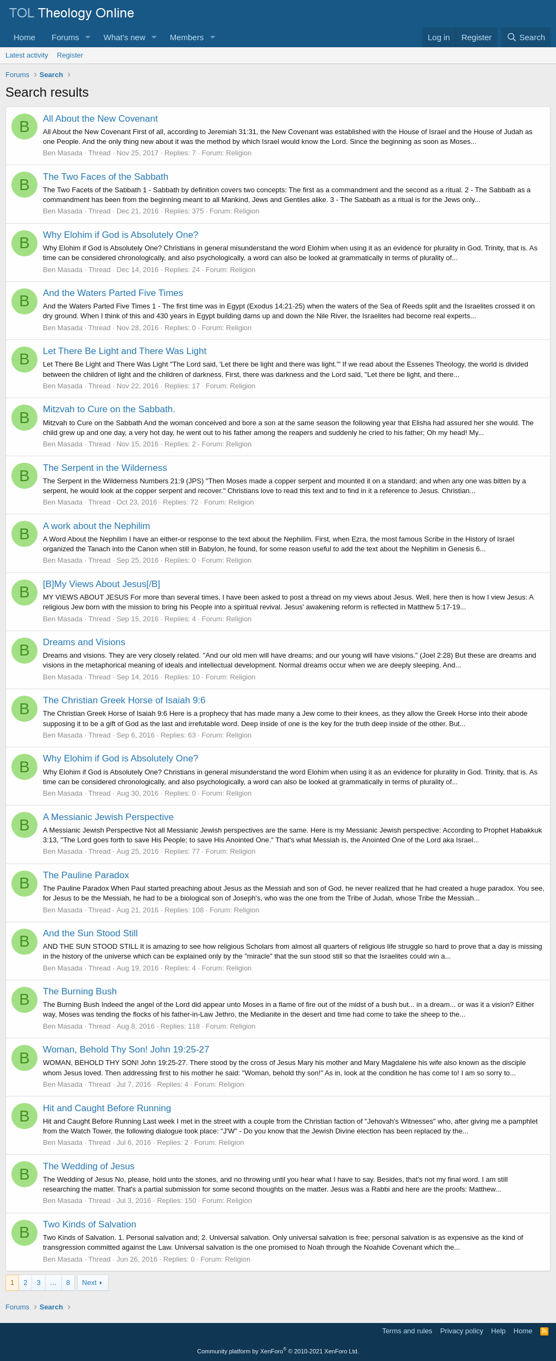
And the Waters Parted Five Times (113, 293)
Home (24, 37)
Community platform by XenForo (278, 1351)
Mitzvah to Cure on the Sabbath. (109, 409)
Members (187, 37)
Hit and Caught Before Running (107, 1108)
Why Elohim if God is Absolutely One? (120, 235)
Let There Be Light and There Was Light (124, 351)
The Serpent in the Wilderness (105, 468)
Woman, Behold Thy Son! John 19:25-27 (126, 1049)
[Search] (526, 37)
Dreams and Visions (84, 642)
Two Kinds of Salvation (89, 1224)
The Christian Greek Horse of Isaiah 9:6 (124, 700)
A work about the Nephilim (96, 526)
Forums (65, 37)
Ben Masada (63, 153)
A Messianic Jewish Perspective (108, 817)
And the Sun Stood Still (90, 933)
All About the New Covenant (100, 119)
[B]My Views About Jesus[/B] (101, 584)
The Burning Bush (80, 991)
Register (70, 55)
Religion (238, 153)
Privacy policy (461, 1331)
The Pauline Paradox (86, 875)
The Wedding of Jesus (89, 1166)
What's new (125, 37)
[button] (88, 37)
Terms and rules (407, 1331)
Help (498, 1331)
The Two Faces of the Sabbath (105, 177)
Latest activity (26, 55)
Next (89, 1282)
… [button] (53, 1282)
